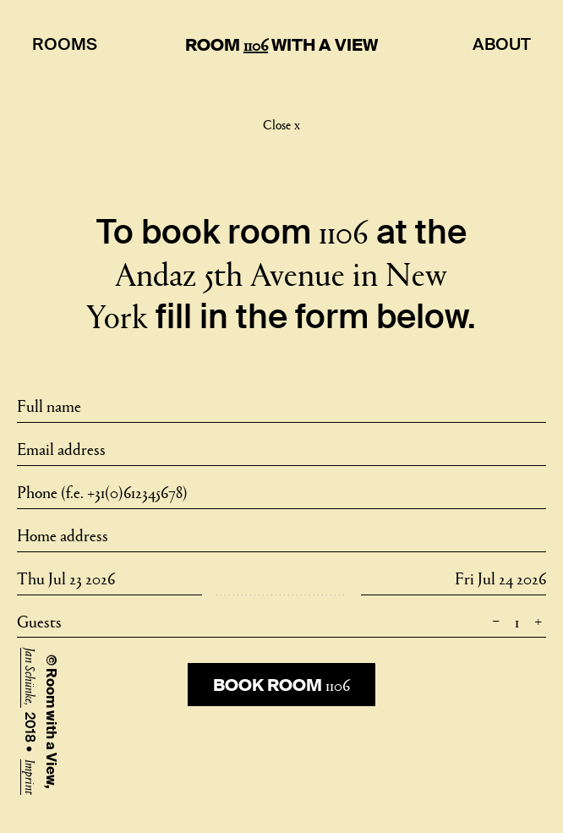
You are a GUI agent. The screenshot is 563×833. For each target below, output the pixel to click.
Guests (281, 620)
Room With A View (281, 45)
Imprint (31, 777)
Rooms (64, 44)
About (502, 44)
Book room (281, 684)
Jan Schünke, (31, 678)
